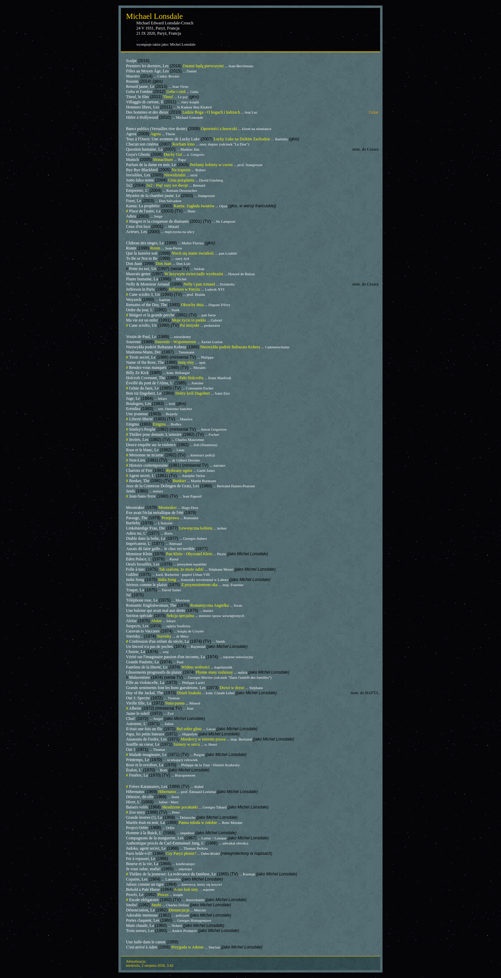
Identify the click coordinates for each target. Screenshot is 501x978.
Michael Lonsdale (154, 16)
